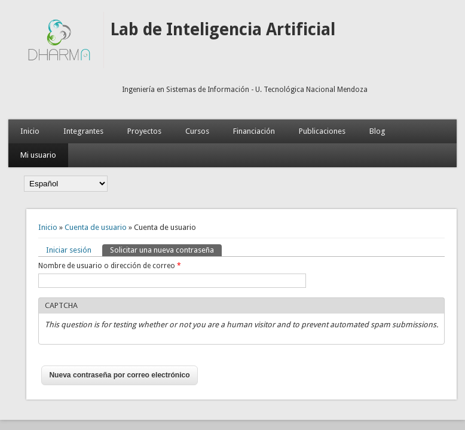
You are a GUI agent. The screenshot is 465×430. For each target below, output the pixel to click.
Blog (377, 131)
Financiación (254, 131)
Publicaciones (322, 131)
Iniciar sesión (68, 249)
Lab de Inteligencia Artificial (222, 29)
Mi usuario (38, 154)
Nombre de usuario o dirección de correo (109, 266)
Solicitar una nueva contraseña (166, 249)
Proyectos (144, 131)
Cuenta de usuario (96, 227)
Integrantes (83, 131)
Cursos (197, 131)
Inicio (29, 131)
